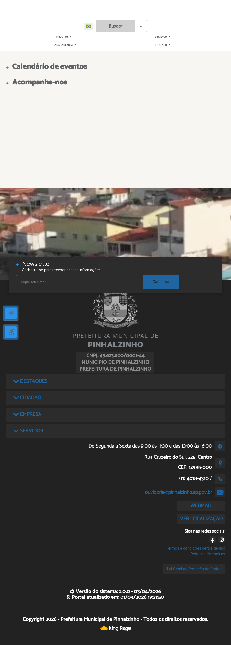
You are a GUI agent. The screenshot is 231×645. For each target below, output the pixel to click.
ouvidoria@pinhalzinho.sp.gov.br (178, 492)
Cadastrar (161, 282)
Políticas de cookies (208, 554)
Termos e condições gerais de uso (195, 548)
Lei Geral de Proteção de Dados (194, 569)
